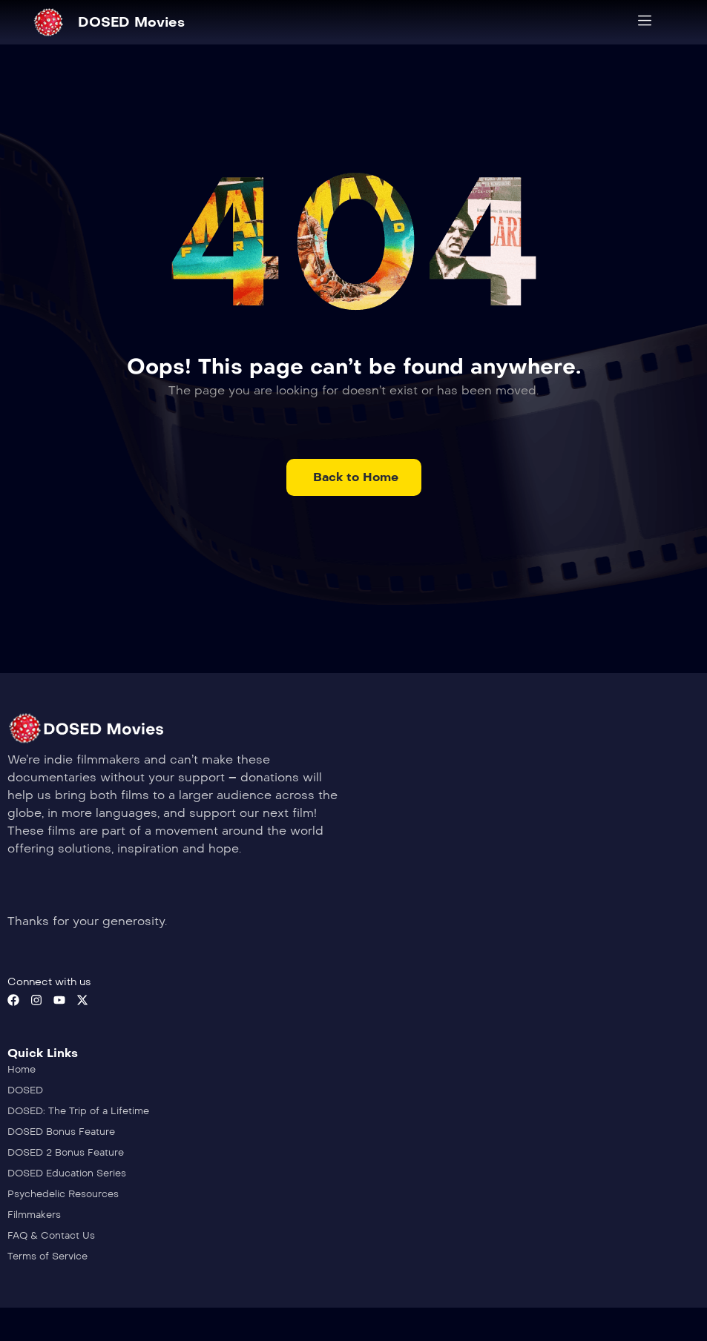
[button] (353, 477)
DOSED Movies (131, 22)
